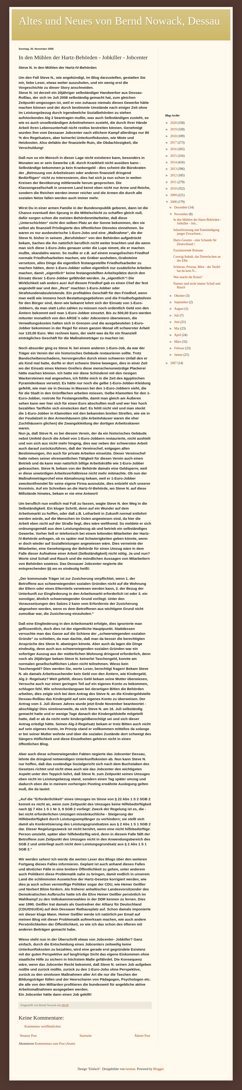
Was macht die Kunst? (187, 277)
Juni (177, 322)
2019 (174, 129)
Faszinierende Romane (188, 250)
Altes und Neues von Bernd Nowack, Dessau (119, 21)
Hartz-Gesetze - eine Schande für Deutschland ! (195, 242)
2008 (174, 202)
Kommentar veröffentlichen (42, 1026)
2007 (174, 363)
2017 (174, 142)
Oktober (179, 295)
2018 (174, 136)
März (178, 341)
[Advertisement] (194, 76)
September (181, 302)
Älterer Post (142, 1035)
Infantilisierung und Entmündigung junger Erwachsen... (196, 232)
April (178, 335)
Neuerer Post (28, 1035)
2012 (174, 175)
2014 (174, 162)
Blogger (158, 1069)
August (179, 308)
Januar (178, 354)
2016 (174, 149)
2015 (174, 156)
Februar (179, 348)
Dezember (181, 207)
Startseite (86, 1035)
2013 (174, 169)
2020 (174, 123)
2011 (174, 182)
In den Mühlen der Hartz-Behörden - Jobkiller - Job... (197, 221)
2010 (174, 188)
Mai (177, 328)
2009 (174, 195)
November (181, 214)
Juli (177, 315)
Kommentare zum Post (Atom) (55, 1043)
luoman (130, 1069)
